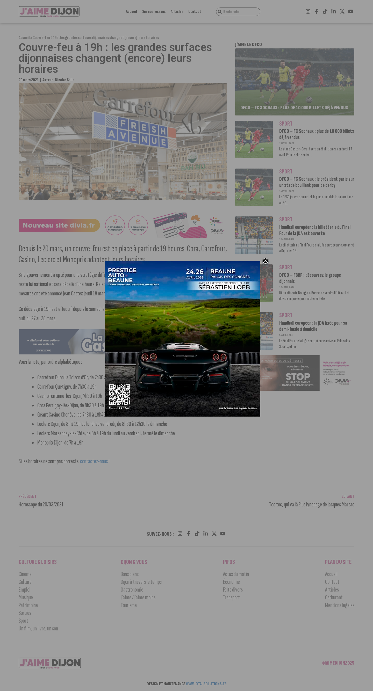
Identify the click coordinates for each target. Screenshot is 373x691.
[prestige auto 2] (184, 418)
